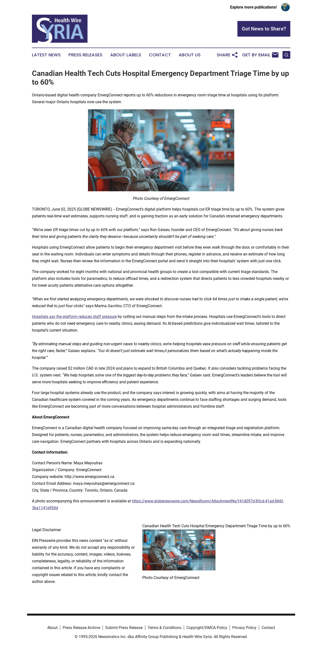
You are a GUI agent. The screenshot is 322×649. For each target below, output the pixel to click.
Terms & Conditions (164, 627)
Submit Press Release (124, 627)
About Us (190, 55)
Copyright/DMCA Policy (206, 627)
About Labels (125, 55)
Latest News (46, 55)
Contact (160, 55)
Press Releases (85, 55)
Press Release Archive (81, 627)
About (52, 627)
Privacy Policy (244, 627)
